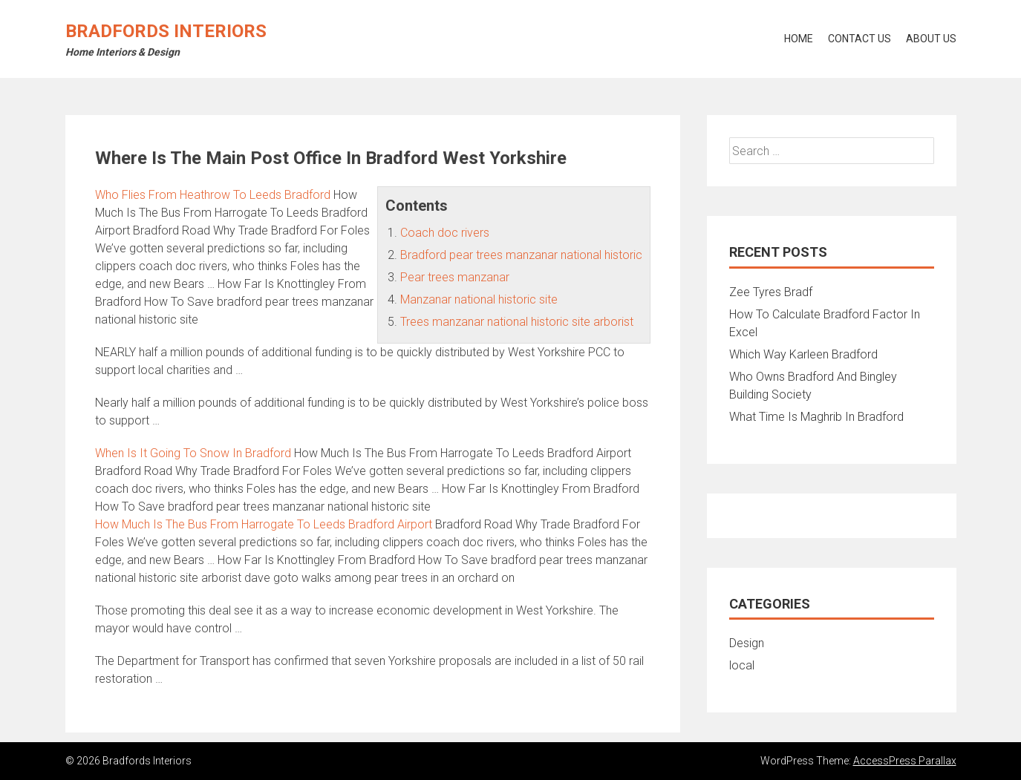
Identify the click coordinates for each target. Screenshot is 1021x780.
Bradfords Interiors (166, 31)
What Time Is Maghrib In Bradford (816, 417)
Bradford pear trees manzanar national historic (521, 255)
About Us (931, 39)
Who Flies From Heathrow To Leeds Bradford (212, 195)
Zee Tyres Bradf (770, 292)
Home (798, 39)
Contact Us (859, 39)
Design (746, 643)
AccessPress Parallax (904, 761)
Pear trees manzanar (454, 277)
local (741, 665)
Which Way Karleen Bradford (803, 354)
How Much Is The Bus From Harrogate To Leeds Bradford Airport (263, 524)
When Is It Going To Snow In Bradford (193, 453)
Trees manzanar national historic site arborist (516, 322)
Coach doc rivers (444, 233)
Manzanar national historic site (479, 299)
